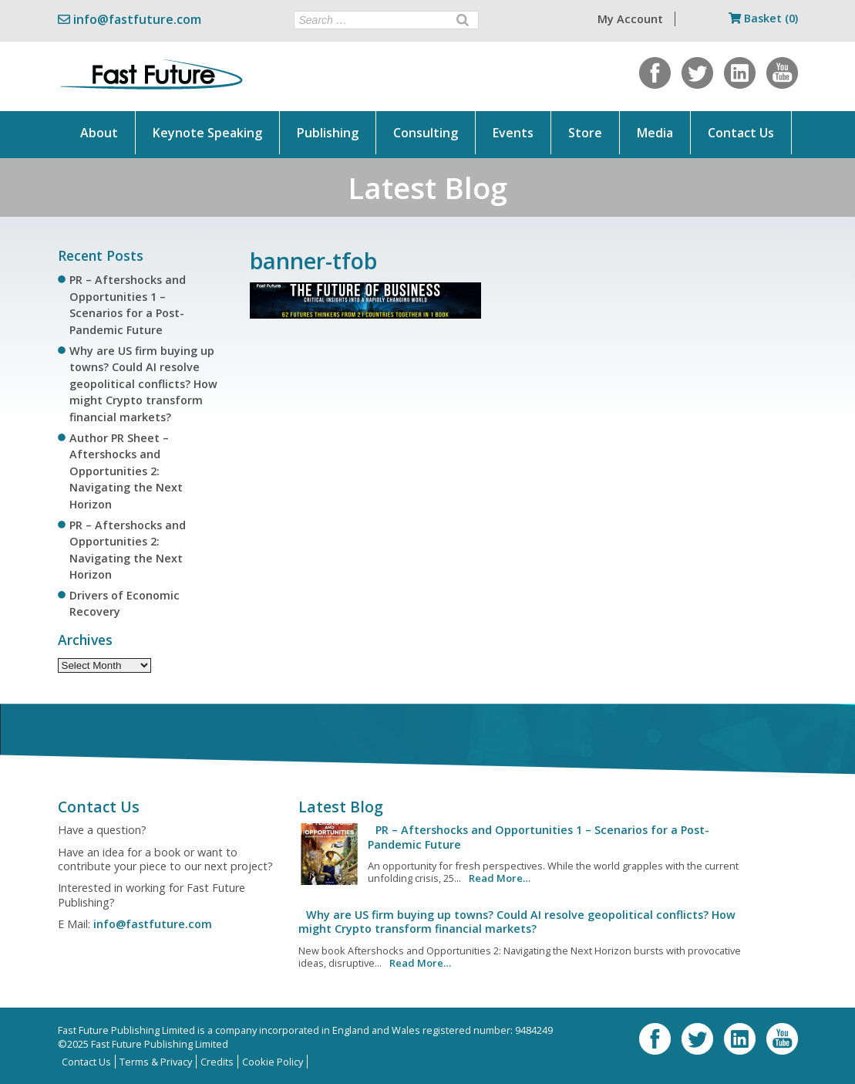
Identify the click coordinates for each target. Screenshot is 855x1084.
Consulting (425, 132)
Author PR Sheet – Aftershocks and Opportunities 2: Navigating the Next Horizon (126, 471)
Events (513, 132)
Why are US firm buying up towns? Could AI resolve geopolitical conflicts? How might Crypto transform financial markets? (143, 383)
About (99, 132)
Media (655, 132)
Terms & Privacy (155, 1062)
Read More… (499, 878)
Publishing (327, 132)
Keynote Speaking (207, 132)
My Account (630, 19)
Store (585, 132)
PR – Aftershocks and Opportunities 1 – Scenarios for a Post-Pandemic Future (538, 836)
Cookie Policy (272, 1062)
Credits (217, 1062)
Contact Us (741, 132)
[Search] (462, 20)
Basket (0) (763, 18)
